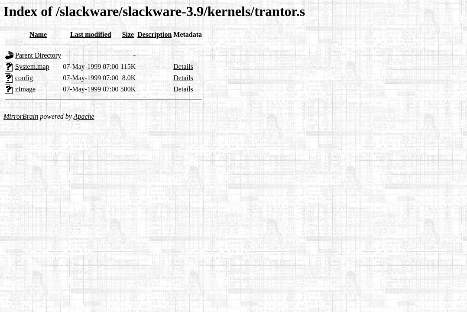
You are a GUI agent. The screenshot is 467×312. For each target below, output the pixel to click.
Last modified (90, 34)
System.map (32, 66)
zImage (25, 89)
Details (183, 66)
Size (128, 34)
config (24, 77)
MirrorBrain (20, 116)
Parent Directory (38, 55)
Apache (84, 116)
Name (38, 34)
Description (154, 34)
